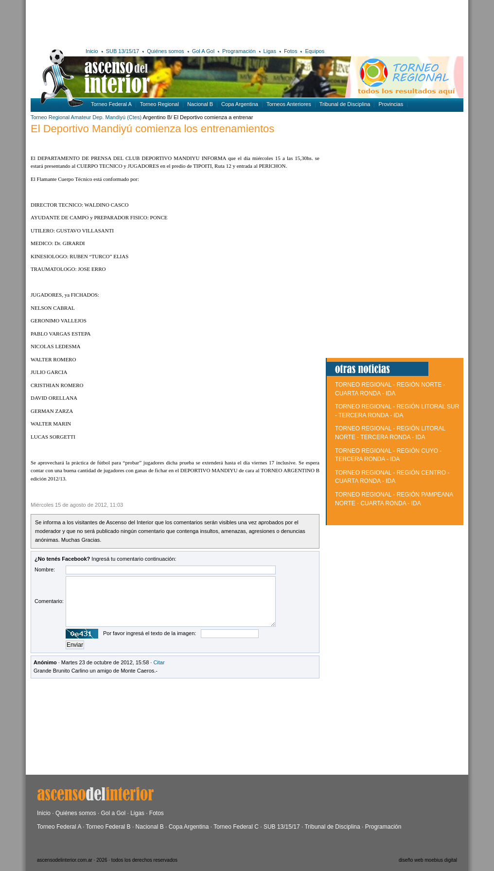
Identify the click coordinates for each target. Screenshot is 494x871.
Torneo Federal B (108, 826)
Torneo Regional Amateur (61, 117)
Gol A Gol (203, 51)
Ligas (270, 51)
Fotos (291, 51)
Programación (238, 51)
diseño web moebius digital (428, 860)
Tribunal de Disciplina (344, 104)
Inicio (92, 51)
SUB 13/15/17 (123, 51)
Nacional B (200, 104)
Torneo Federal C (236, 826)
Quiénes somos (165, 51)
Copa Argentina (239, 104)
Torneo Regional (159, 104)
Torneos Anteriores (288, 104)
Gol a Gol (113, 813)
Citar (158, 662)
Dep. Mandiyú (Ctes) (116, 117)
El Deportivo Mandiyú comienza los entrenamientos (152, 129)
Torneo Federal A (111, 104)
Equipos (314, 51)
